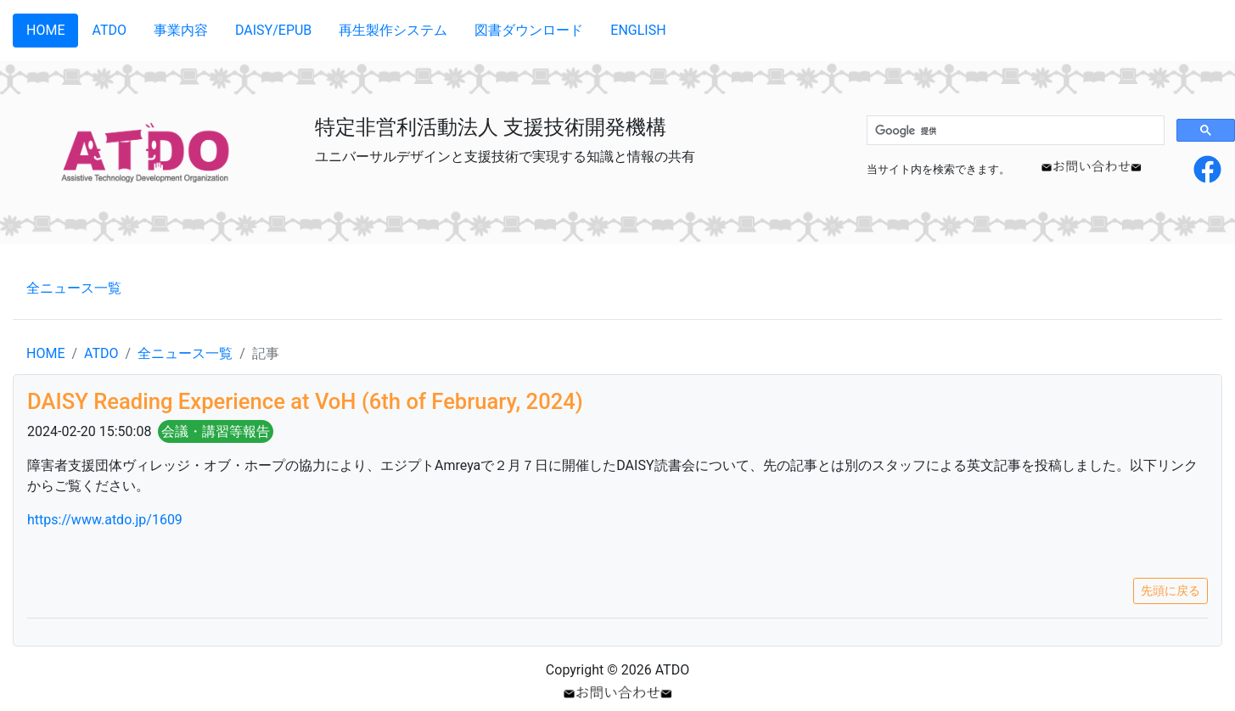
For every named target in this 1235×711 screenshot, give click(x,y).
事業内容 (181, 30)
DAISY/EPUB (273, 30)
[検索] (1014, 130)
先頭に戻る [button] (1170, 590)
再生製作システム (393, 30)
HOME (45, 30)
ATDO (109, 30)
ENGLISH (637, 30)
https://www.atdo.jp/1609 (104, 520)
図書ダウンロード (528, 30)
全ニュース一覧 (73, 288)
